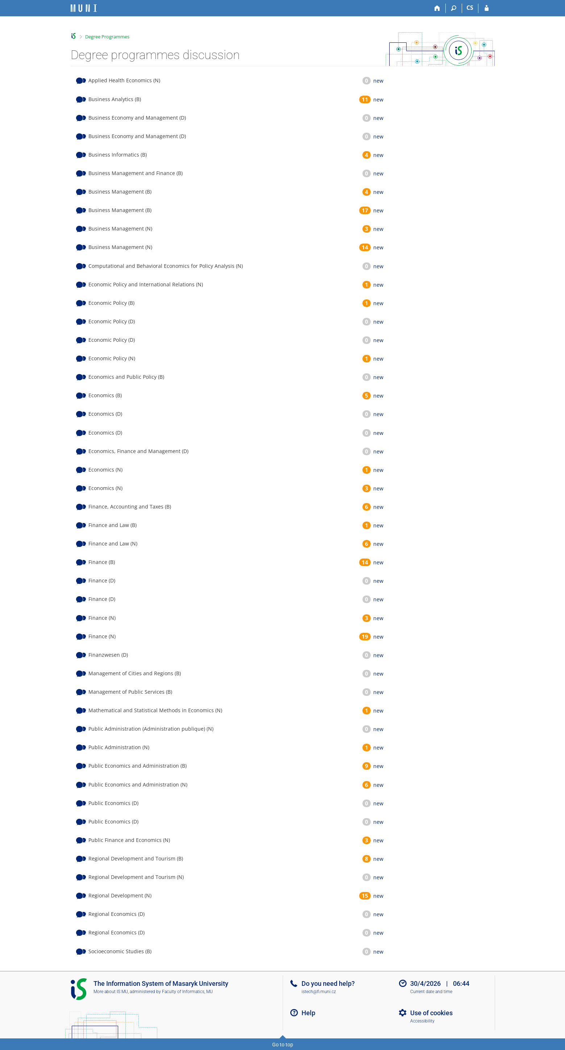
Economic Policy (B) (111, 302)
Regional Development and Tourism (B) (135, 858)
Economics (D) (105, 413)
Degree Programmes (107, 36)
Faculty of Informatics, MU (187, 991)
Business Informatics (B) (117, 154)
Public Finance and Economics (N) (129, 840)
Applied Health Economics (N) (124, 80)
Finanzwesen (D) (108, 654)
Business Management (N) (120, 228)
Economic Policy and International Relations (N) (145, 284)
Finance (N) (102, 617)
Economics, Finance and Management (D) (138, 451)
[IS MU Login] (486, 8)
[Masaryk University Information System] (84, 8)
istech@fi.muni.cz (319, 991)
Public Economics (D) (113, 803)
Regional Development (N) (119, 895)
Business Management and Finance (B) (135, 173)
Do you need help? (328, 983)
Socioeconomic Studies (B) (119, 951)
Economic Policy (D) (111, 321)
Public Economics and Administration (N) (137, 784)
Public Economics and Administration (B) (137, 765)
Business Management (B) (119, 191)
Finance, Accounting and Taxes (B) (129, 506)
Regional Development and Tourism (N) (136, 876)
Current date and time (431, 991)
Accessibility (422, 1021)
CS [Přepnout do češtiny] (469, 8)
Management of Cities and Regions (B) (134, 673)
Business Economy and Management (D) (137, 117)
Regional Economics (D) (116, 913)
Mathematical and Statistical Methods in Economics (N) (155, 710)
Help (308, 1013)
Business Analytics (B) (114, 99)
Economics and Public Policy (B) (126, 376)
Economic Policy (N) (111, 358)
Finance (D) (101, 580)
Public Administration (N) (118, 747)
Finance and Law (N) (112, 543)
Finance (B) (101, 562)
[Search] (454, 8)
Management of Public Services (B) (130, 691)
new (378, 80)
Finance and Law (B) (112, 525)
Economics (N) (105, 469)
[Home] (437, 8)
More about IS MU (111, 991)
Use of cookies (431, 1013)
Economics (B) (105, 395)
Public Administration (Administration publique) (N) (150, 728)
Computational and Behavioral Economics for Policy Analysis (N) (165, 265)
